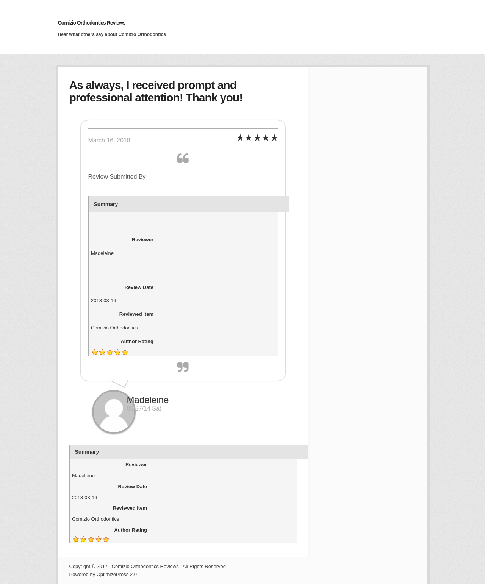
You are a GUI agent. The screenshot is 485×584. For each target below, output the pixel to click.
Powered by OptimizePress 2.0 (103, 574)
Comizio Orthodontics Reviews (91, 23)
